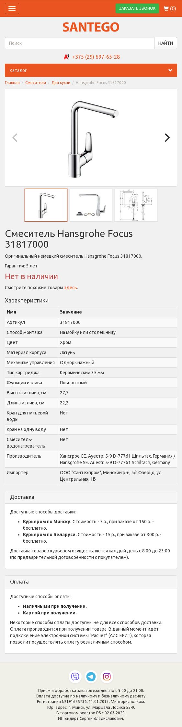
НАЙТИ (165, 43)
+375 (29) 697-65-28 (96, 57)
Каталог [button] (93, 70)
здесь (70, 287)
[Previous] (15, 137)
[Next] (166, 137)
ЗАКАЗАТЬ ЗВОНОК (137, 8)
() (170, 8)
